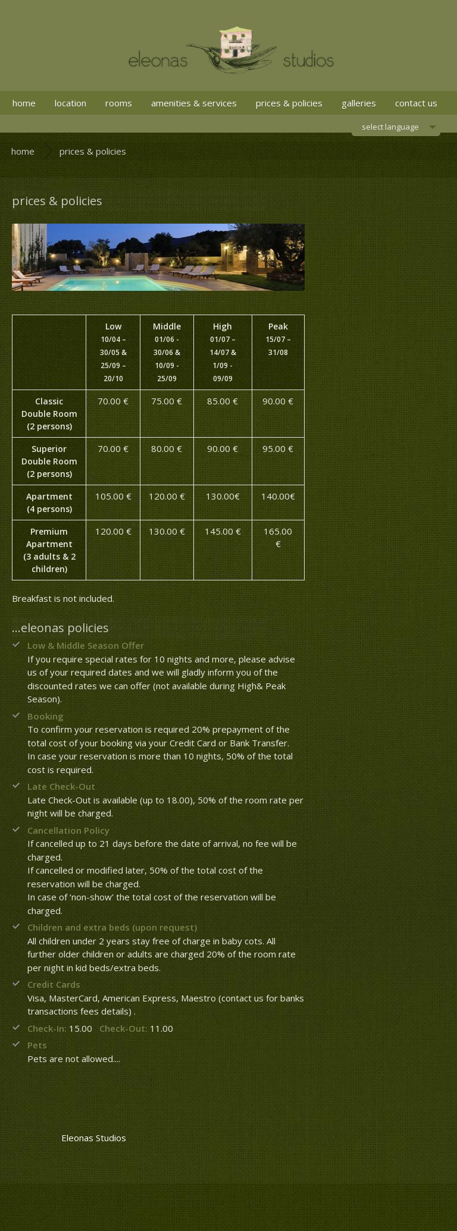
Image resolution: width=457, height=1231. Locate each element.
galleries (359, 103)
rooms (118, 103)
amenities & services (194, 103)
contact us (416, 103)
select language (390, 128)
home (24, 103)
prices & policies (289, 103)
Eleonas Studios (93, 1138)
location (70, 103)
